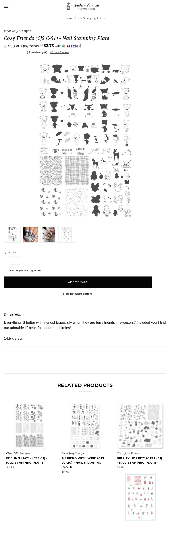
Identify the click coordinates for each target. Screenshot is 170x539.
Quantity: (10, 252)
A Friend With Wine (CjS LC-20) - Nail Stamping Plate (83, 462)
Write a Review (59, 52)
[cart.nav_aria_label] (165, 6)
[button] (49, 46)
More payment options (77, 293)
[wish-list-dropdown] (159, 280)
